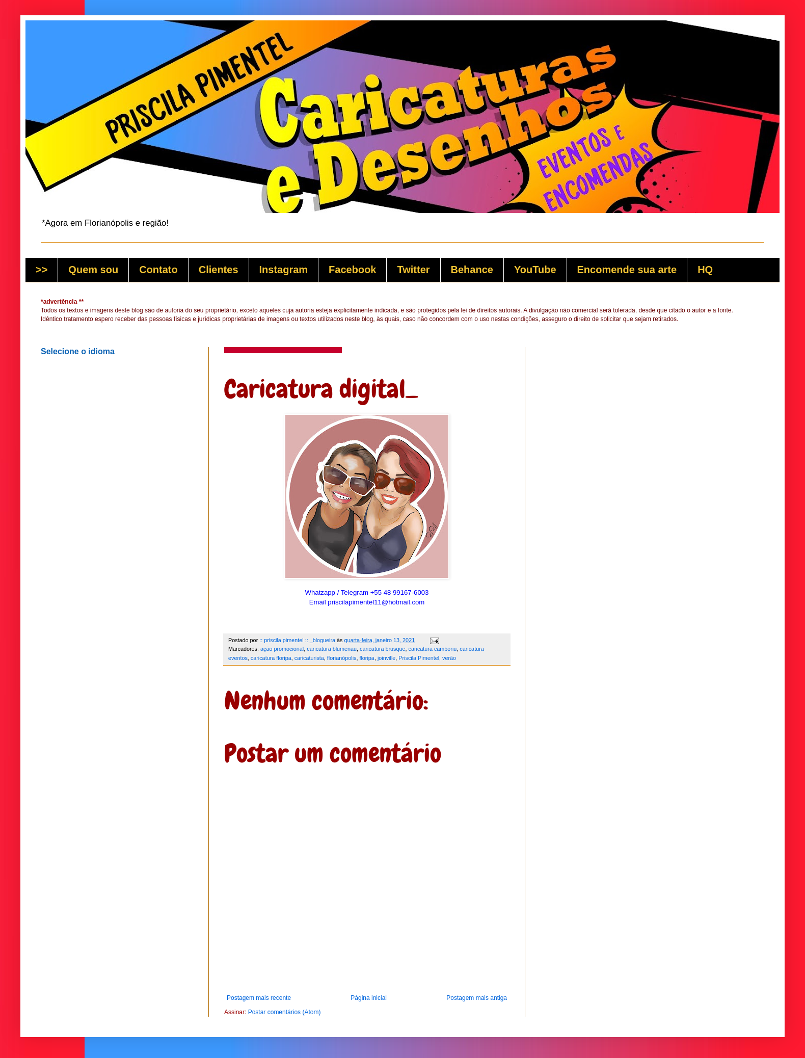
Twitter (413, 269)
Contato (158, 269)
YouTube (535, 269)
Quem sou (93, 269)
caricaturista (309, 658)
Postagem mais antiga (476, 997)
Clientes (218, 269)
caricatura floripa (271, 658)
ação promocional (282, 649)
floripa (366, 658)
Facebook (352, 269)
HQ (705, 269)
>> (41, 269)
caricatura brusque (382, 649)
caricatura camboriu (433, 649)
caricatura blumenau (332, 649)
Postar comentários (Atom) (284, 1012)
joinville (386, 658)
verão (449, 658)
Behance (472, 269)
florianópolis (342, 658)
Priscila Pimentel (418, 658)
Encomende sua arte (627, 269)
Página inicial (369, 997)
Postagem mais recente (259, 997)
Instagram (283, 269)
